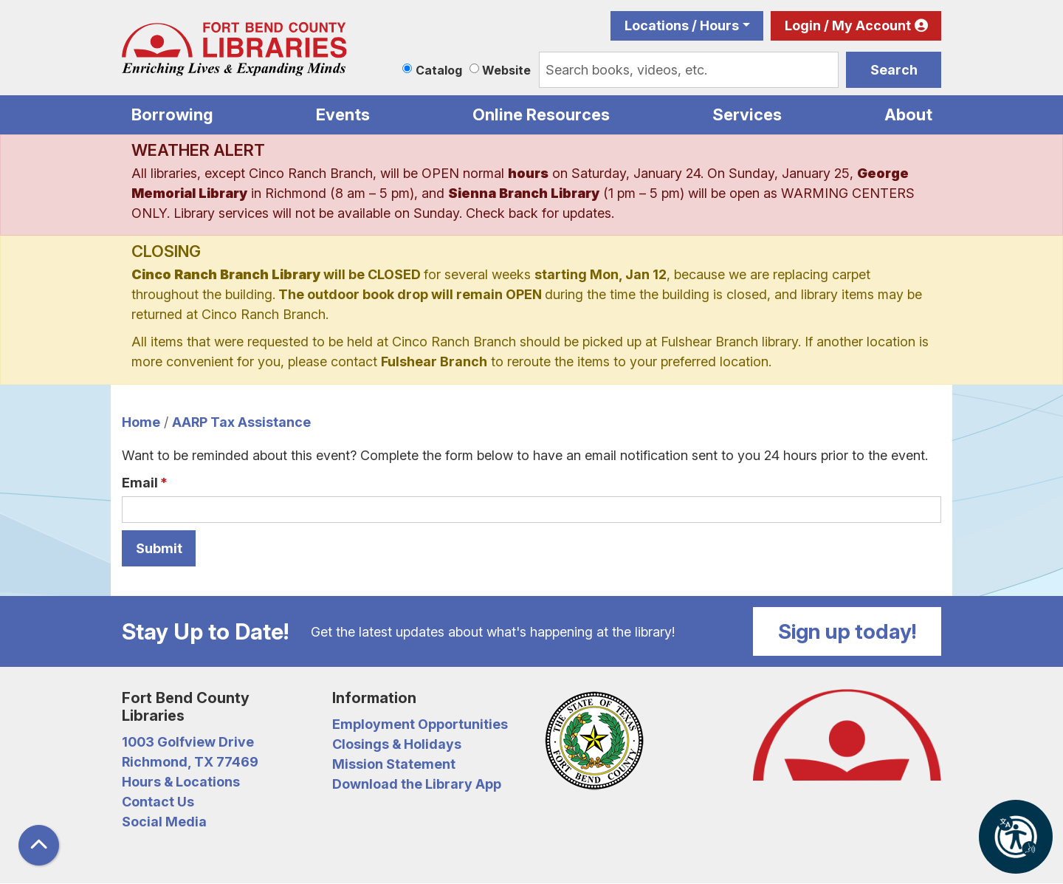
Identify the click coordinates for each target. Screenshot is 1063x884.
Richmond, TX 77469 (190, 762)
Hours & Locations (181, 781)
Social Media (164, 821)
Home (141, 422)
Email (140, 482)
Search (894, 70)
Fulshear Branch (434, 361)
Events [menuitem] (343, 114)
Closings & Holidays (396, 744)
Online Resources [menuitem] (541, 114)
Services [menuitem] (747, 114)
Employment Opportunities (420, 724)
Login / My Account (848, 25)
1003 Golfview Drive (188, 742)
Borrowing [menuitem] (172, 114)
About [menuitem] (908, 114)
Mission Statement (393, 764)
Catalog (439, 70)
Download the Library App (416, 784)
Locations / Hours (682, 25)
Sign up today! (847, 631)
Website (506, 70)
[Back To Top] (38, 845)
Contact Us (158, 801)
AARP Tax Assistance (241, 422)
